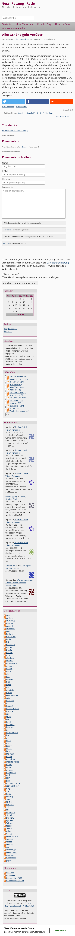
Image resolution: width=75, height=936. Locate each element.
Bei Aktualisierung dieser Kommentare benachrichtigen (31, 277)
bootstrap (10, 644)
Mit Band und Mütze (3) (20, 397)
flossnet (9, 706)
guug (8, 716)
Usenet (9, 834)
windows (10, 855)
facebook (10, 700)
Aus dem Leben (8, 107)
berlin (8, 639)
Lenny (8, 746)
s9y (7, 791)
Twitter (9, 828)
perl (8, 775)
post (8, 780)
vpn (8, 847)
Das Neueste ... (10, 329)
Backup (9, 634)
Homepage (7, 179)
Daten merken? (11, 274)
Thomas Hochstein (22, 39)
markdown (10, 759)
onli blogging (11, 496)
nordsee (9, 770)
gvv (7, 719)
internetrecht (12, 732)
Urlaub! (8, 116)
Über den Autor (63, 24)
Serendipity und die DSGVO (17, 567)
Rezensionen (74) (17, 406)
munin (9, 764)
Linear (24, 147)
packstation (11, 772)
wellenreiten (11, 852)
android (9, 618)
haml (8, 722)
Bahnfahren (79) (17, 382)
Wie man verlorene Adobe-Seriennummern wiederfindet (19, 583)
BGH (8, 642)
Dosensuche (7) (16, 395)
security (9, 796)
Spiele (9, 802)
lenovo (9, 748)
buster (9, 647)
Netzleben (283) (16, 400)
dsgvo (8, 684)
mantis (9, 756)
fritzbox (9, 711)
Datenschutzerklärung (58, 262)
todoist (9, 826)
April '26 (20, 314)
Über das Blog (44, 24)
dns (8, 676)
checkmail (10, 658)
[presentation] (22, 253)
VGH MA (9, 839)
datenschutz (11, 663)
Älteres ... (8, 331)
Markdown (7, 230)
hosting (9, 727)
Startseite (7, 24)
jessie (8, 740)
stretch (9, 815)
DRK (8, 682)
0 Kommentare (21, 107)
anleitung (10, 620)
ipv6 (8, 735)
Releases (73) (15, 403)
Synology (10, 818)
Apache (9, 623)
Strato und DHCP (62, 116)
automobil (10, 628)
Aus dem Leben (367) (19, 379)
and (8, 615)
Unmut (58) (14, 408)
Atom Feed (10, 875)
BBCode (6, 243)
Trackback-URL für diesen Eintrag (14, 131)
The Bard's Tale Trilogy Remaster (16, 428)
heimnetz (10, 724)
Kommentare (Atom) (15, 880)
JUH (7, 743)
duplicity (10, 690)
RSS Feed (10, 872)
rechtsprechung (13, 783)
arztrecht (10, 626)
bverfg (9, 650)
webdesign (11, 849)
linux (8, 751)
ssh (7, 807)
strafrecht (10, 812)
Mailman (10, 754)
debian (9, 668)
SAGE (8, 794)
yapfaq (9, 860)
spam (8, 799)
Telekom (10, 823)
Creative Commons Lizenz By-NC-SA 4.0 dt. (20, 904)
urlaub (9, 831)
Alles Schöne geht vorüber (22, 34)
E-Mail (5, 171)
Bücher (9, 652)
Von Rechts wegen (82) (19, 411)
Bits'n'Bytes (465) (17, 387)
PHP (8, 778)
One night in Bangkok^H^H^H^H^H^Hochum (35, 113)
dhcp (8, 671)
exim (8, 698)
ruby (8, 788)
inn (7, 730)
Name (5, 162)
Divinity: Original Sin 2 (16, 497)
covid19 (9, 660)
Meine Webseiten (24, 24)
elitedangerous (12, 695)
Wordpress (11, 857)
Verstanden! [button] (60, 930)
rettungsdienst (12, 786)
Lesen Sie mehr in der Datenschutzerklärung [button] (24, 932)
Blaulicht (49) (15, 390)
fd (7, 703)
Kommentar (8, 187)
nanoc (9, 767)
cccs (8, 655)
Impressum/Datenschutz (14, 28)
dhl (7, 674)
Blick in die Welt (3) (18, 392)
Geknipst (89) (16, 384)
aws (8, 631)
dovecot (9, 679)
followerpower (12, 708)
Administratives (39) (18, 376)
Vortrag (9, 844)
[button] (13, 101)
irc (7, 738)
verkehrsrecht (12, 836)
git (7, 714)
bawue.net (10, 636)
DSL (8, 687)
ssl (7, 810)
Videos (9, 842)
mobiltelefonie (12, 762)
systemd (10, 820)
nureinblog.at (11, 565)
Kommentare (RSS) (14, 878)
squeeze (10, 804)
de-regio (10, 666)
